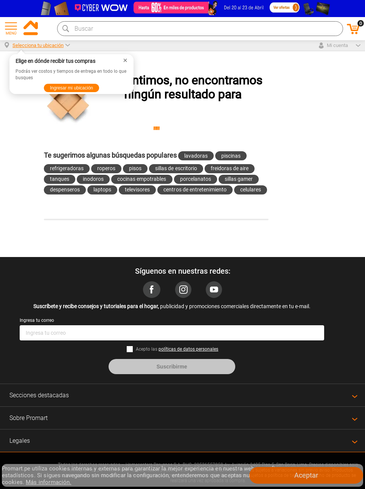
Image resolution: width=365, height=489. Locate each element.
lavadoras (196, 156)
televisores (137, 190)
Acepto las (177, 349)
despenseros (65, 190)
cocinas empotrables (141, 179)
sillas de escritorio (176, 168)
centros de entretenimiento (195, 190)
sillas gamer (239, 179)
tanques (59, 179)
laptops (102, 190)
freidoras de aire (230, 168)
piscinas (231, 156)
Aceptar (306, 475)
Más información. (48, 482)
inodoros (93, 179)
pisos (135, 168)
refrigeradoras (67, 168)
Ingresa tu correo (37, 320)
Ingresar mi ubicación (71, 88)
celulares (250, 190)
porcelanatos (195, 179)
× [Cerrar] (125, 60)
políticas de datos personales (188, 349)
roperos (106, 168)
